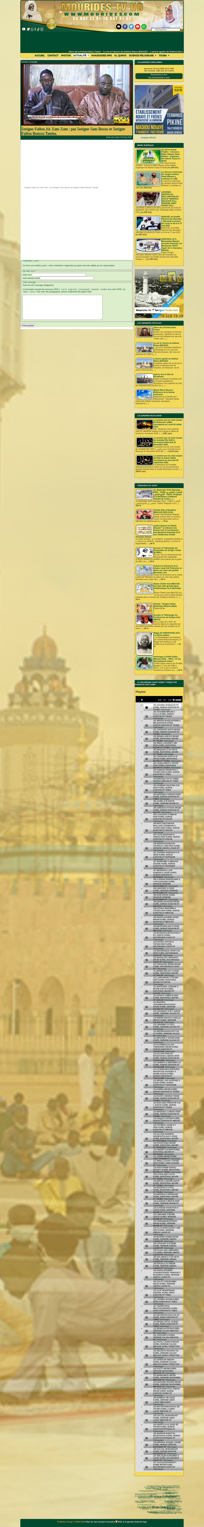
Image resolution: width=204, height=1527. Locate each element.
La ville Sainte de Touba (142, 1498)
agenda (130, 1522)
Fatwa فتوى (152, 1487)
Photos (66, 55)
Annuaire (110, 1522)
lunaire (147, 1501)
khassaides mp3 (101, 55)
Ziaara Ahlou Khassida (146, 1493)
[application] (159, 699)
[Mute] (174, 700)
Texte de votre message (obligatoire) (38, 285)
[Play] (142, 700)
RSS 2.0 (121, 1522)
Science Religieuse (142, 55)
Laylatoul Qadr (159, 1499)
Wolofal (142, 1500)
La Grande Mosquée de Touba (171, 1498)
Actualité (81, 55)
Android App (140, 1522)
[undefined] (147, 708)
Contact (52, 55)
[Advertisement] (102, 41)
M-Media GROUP (148, 138)
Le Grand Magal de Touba (169, 1503)
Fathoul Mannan (161, 1486)
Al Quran (120, 55)
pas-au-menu (156, 1489)
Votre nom (27, 275)
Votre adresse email (31, 278)
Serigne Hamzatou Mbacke (156, 1510)
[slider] (164, 700)
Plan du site (92, 1522)
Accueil (40, 55)
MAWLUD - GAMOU (145, 1491)
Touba (164, 55)
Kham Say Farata (147, 1495)
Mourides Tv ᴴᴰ (146, 1508)
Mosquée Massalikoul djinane (152, 1504)
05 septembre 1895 (165, 1508)
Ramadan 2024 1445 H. (152, 1507)
